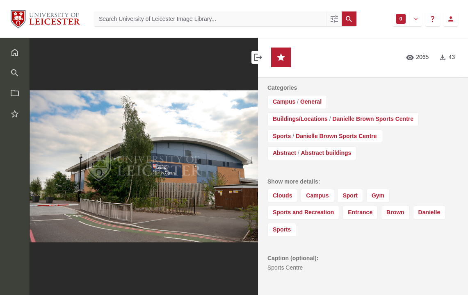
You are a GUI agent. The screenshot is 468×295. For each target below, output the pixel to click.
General (311, 101)
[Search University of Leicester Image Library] (210, 18)
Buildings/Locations (300, 119)
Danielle (429, 212)
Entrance (360, 212)
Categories (282, 87)
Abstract (284, 153)
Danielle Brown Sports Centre (372, 119)
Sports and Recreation (303, 212)
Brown (395, 212)
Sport (350, 195)
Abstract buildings (326, 153)
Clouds (282, 195)
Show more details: (293, 181)
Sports (282, 136)
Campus (284, 101)
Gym (378, 195)
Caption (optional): (292, 258)
